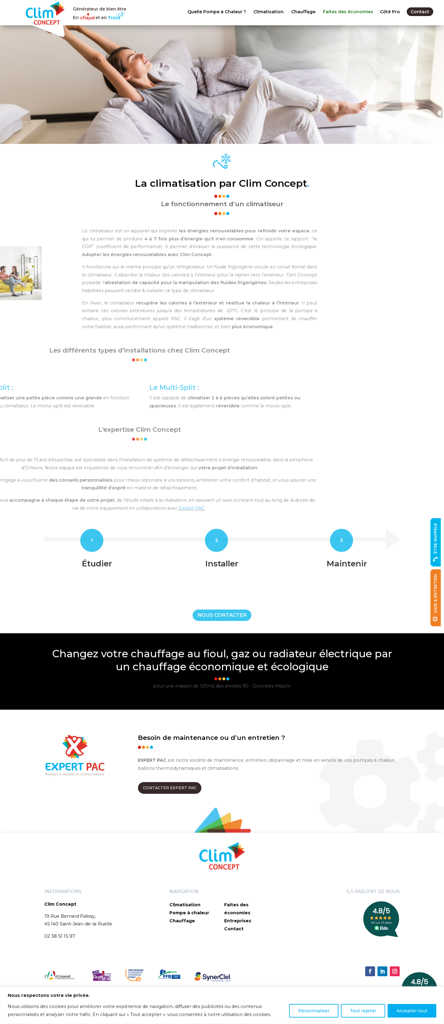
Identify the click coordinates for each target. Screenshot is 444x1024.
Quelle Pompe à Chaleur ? (217, 11)
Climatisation (268, 11)
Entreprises (237, 921)
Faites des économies (348, 11)
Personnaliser (313, 1011)
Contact (420, 11)
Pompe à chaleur (189, 913)
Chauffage (303, 11)
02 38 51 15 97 (59, 936)
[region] (222, 1005)
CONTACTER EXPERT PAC (169, 787)
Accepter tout (412, 1011)
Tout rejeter (363, 1011)
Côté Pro (390, 11)
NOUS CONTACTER (222, 615)
